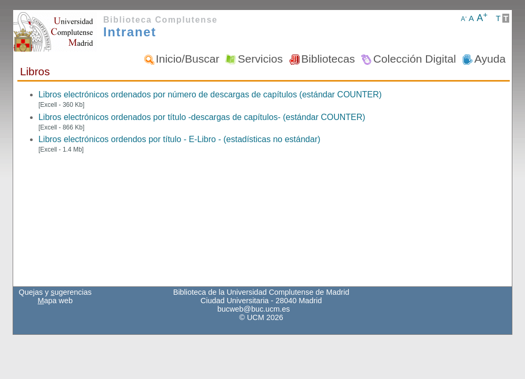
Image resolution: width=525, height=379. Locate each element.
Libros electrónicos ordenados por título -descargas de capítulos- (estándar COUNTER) (201, 117)
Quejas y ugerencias (55, 292)
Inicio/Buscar (188, 59)
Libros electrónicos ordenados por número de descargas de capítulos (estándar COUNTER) (210, 94)
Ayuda (490, 59)
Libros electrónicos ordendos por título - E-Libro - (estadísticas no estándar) (179, 139)
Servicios (260, 59)
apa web (55, 300)
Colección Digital (414, 59)
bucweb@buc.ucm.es (253, 309)
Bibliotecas (328, 59)
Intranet (129, 32)
